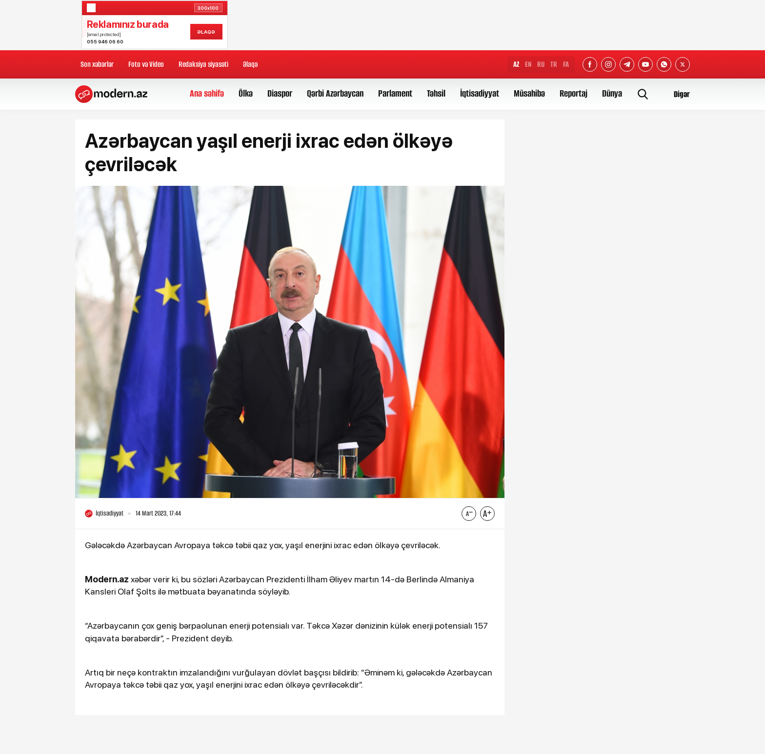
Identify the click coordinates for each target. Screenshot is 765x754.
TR (553, 64)
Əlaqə (250, 64)
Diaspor (279, 93)
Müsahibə (529, 93)
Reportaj (573, 93)
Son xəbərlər (97, 64)
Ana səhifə (207, 93)
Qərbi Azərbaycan (335, 93)
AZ (516, 64)
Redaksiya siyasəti (203, 64)
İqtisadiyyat (479, 93)
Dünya (612, 93)
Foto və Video (146, 64)
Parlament (395, 93)
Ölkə (246, 93)
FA (566, 64)
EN (528, 64)
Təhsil (436, 93)
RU (540, 64)
